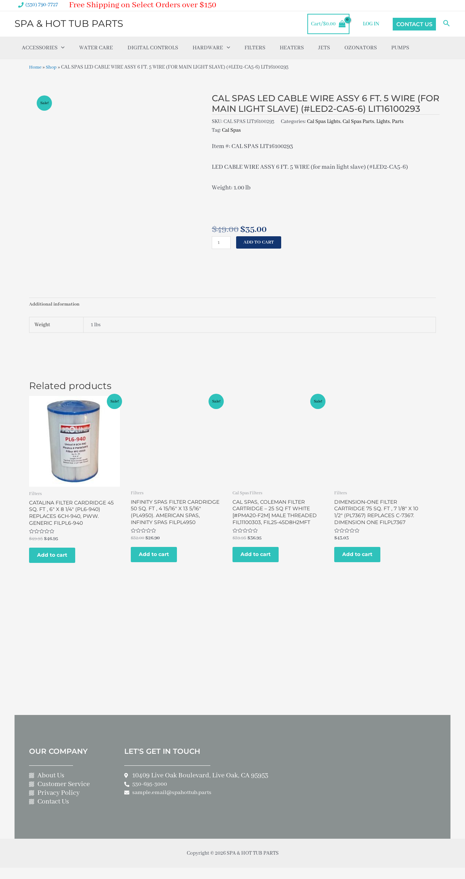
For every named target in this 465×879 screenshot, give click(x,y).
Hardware (211, 48)
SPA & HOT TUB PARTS (69, 23)
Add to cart (260, 242)
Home (36, 67)
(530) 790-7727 (41, 4)
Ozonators (360, 48)
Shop (53, 67)
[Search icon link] (446, 24)
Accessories (43, 48)
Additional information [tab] (55, 305)
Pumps (400, 48)
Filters (254, 48)
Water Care (96, 48)
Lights (383, 121)
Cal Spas (231, 130)
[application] (61, 48)
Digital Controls (153, 48)
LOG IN (372, 24)
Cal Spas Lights (323, 121)
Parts (398, 121)
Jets (324, 48)
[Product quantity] (221, 242)
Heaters (292, 48)
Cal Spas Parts (358, 121)
